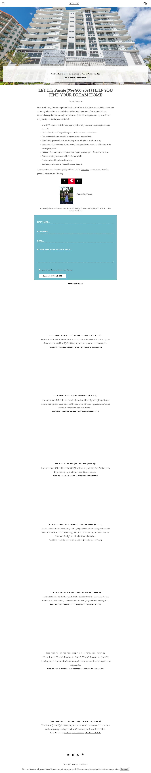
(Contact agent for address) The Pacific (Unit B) (82, 604)
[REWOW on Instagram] (78, 755)
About (67, 764)
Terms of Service (57, 270)
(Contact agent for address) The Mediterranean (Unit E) (82, 668)
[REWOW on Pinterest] (82, 755)
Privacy (69, 270)
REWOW (74, 3)
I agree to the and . (55, 270)
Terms (75, 764)
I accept (124, 769)
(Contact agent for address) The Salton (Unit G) (82, 733)
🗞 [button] (145, 3)
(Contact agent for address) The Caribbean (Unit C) (82, 540)
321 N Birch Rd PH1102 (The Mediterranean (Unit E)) (82, 347)
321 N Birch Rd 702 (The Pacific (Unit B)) (82, 476)
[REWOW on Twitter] (68, 755)
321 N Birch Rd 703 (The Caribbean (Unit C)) (82, 411)
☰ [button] (3, 3)
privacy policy (93, 769)
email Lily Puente (52, 276)
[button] (64, 181)
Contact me (85, 169)
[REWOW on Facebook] (73, 755)
